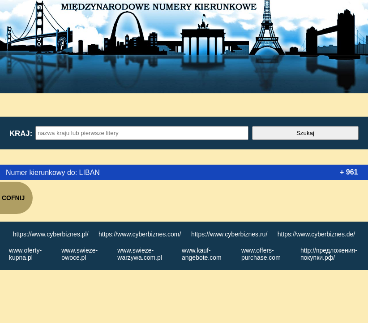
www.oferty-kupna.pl (25, 254)
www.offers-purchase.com (261, 254)
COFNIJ (13, 197)
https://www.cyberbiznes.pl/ (51, 234)
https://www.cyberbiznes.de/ (316, 234)
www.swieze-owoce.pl (79, 254)
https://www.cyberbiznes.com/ (139, 234)
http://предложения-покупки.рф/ (328, 254)
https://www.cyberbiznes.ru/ (229, 234)
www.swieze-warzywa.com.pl (139, 254)
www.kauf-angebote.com (202, 254)
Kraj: (20, 133)
